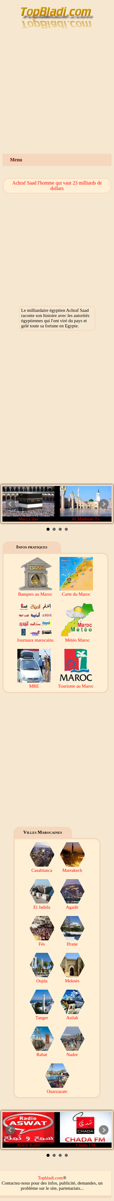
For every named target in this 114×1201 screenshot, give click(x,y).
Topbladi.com (50, 1177)
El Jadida (42, 905)
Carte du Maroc (76, 591)
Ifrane (72, 941)
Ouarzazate (57, 1089)
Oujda (42, 978)
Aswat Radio (28, 1129)
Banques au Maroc (35, 591)
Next (104, 504)
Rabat (42, 1052)
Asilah (72, 1015)
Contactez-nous (16, 1183)
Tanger (42, 1015)
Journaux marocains (35, 637)
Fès (42, 941)
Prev (10, 504)
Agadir (72, 905)
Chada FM (86, 1129)
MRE (34, 683)
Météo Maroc (77, 637)
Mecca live (28, 503)
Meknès (72, 978)
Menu (16, 159)
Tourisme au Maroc (76, 683)
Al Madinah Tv (86, 503)
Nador (72, 1052)
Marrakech (72, 868)
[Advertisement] (57, 94)
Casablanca (42, 868)
